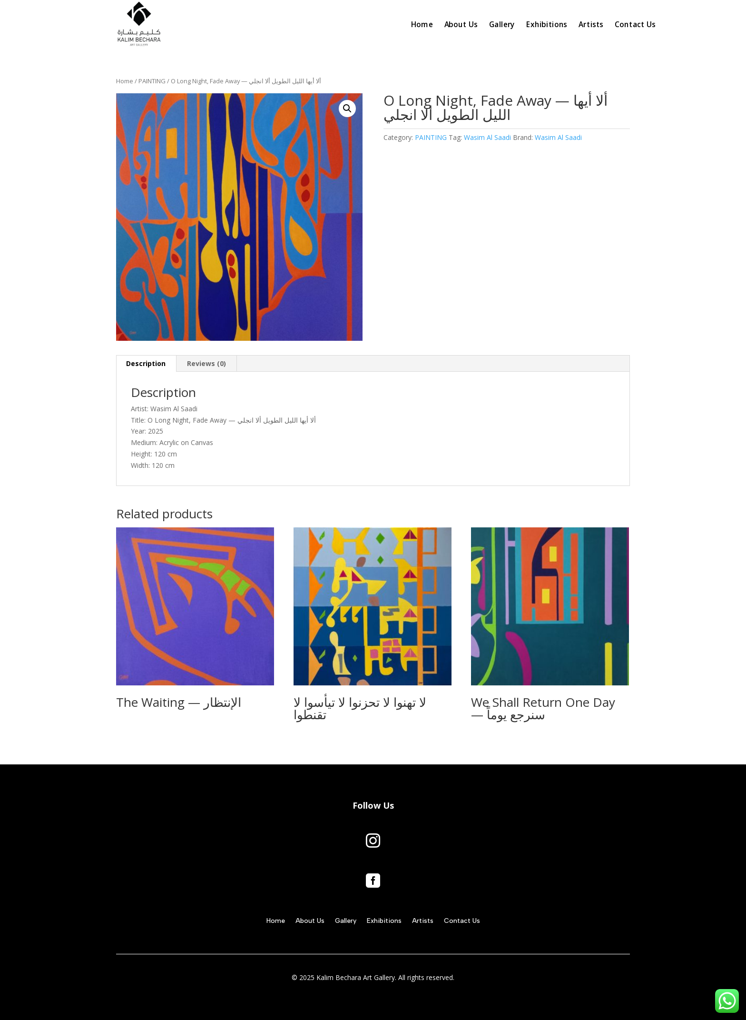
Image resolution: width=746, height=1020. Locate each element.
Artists (422, 921)
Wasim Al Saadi (487, 137)
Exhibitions (384, 921)
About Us (309, 921)
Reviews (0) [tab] (206, 363)
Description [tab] (146, 363)
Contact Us (462, 921)
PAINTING (152, 81)
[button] (347, 108)
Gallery (345, 921)
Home (124, 81)
